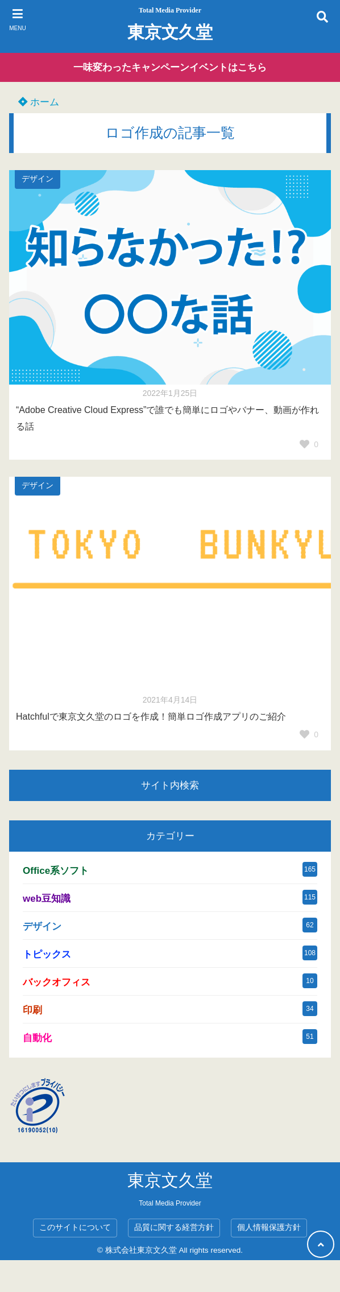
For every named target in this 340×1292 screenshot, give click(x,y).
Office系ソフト (56, 870)
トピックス (47, 954)
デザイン (37, 179)
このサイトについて (75, 1227)
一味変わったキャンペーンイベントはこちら (170, 67)
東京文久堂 (170, 32)
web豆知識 (47, 898)
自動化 (37, 1038)
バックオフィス (56, 982)
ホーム (38, 102)
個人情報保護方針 (269, 1227)
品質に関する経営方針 (174, 1227)
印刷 (32, 1010)
